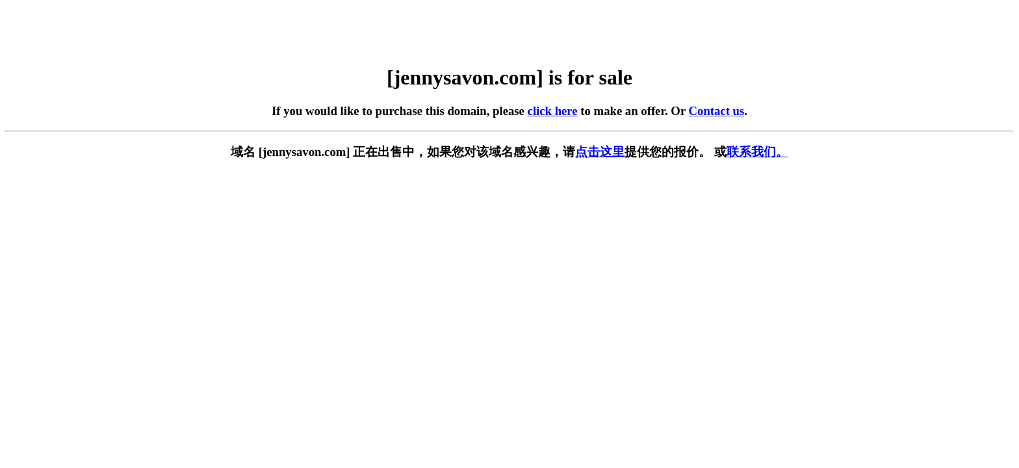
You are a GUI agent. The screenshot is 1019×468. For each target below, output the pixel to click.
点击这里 (600, 152)
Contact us (717, 111)
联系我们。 (757, 152)
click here (553, 111)
